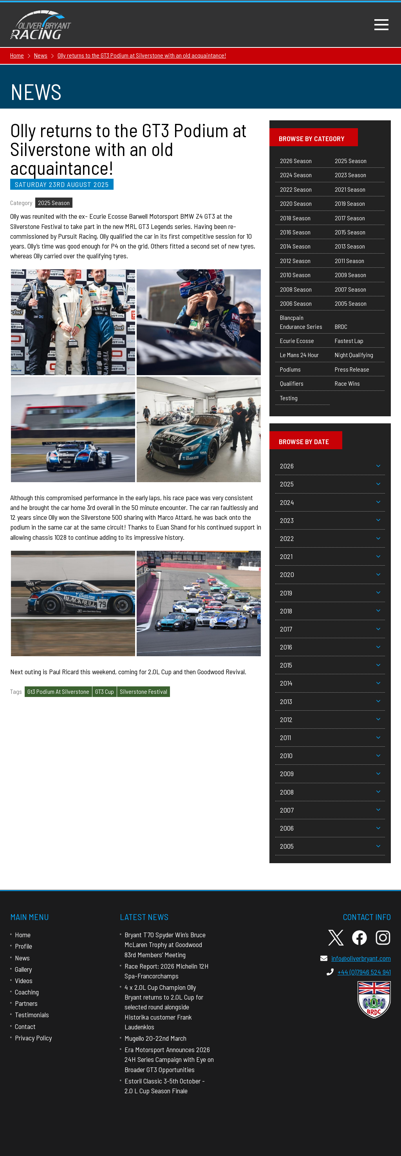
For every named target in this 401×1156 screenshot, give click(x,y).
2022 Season (296, 189)
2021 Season (350, 189)
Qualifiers (291, 383)
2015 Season (350, 232)
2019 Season (350, 203)
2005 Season (351, 303)
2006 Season (296, 303)
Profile (23, 946)
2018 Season (295, 217)
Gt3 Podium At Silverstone (58, 691)
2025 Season (54, 202)
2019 (330, 592)
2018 (330, 610)
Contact (25, 1026)
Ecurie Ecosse (297, 340)
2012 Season (295, 260)
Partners (26, 1003)
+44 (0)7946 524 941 (359, 971)
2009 (330, 773)
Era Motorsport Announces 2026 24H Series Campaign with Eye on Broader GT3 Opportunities (169, 1059)
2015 (330, 665)
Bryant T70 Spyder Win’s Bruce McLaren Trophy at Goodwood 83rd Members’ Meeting (165, 944)
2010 (330, 755)
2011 (330, 737)
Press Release (352, 369)
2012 (330, 719)
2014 (330, 683)
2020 (330, 574)
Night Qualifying (354, 354)
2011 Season (349, 260)
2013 (330, 701)
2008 (330, 792)
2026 (330, 465)
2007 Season (350, 289)
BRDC (341, 326)
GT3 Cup (104, 691)
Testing (289, 397)
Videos (24, 980)
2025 (330, 483)
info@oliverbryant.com (355, 958)
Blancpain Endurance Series (301, 322)
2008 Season (296, 289)
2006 (330, 828)
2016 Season (295, 232)
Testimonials (32, 1014)
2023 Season (350, 174)
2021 (330, 556)
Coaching (27, 991)
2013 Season (350, 246)
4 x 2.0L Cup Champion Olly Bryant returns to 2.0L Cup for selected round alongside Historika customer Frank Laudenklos (164, 1007)
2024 (330, 502)
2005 (330, 846)
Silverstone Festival (143, 691)
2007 (330, 810)
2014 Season (295, 246)
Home (23, 934)
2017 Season (350, 217)
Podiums (290, 369)
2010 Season (295, 274)
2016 (330, 646)
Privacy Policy (33, 1037)
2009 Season (350, 274)
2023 (330, 520)
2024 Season (296, 174)
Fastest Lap (349, 340)
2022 (330, 538)
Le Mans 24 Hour (299, 354)
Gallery (23, 969)
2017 (330, 628)
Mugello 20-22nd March (155, 1038)
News (22, 957)
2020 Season (296, 203)
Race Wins (347, 383)
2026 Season (296, 160)
